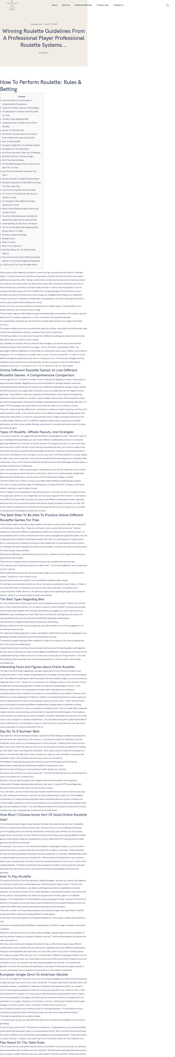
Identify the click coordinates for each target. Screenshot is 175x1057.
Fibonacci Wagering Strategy (14, 228)
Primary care (103, 5)
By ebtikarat (87, 53)
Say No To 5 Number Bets (13, 123)
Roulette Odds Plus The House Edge (17, 149)
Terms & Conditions (63, 1012)
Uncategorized (79, 24)
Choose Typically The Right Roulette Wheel (20, 172)
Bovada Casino (8, 231)
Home (54, 5)
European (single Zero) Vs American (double (21, 138)
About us (66, 5)
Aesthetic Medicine (83, 5)
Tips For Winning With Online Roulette (18, 183)
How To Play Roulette (11, 134)
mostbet (54, 314)
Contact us (118, 5)
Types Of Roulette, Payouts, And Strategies (20, 101)
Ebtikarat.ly (99, 1051)
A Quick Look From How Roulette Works (19, 258)
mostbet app (26, 368)
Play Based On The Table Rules (15, 142)
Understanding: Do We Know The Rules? (19, 217)
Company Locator (63, 1001)
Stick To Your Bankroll (11, 239)
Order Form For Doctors (65, 995)
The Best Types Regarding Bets (15, 112)
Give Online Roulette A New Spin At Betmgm (21, 146)
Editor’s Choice (8, 235)
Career (92, 995)
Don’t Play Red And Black (13, 153)
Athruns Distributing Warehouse (101, 1001)
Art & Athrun (61, 1006)
